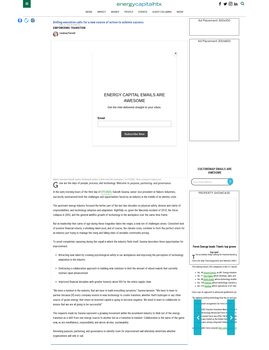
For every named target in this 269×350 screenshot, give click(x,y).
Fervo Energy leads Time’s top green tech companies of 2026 (229, 246)
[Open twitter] (225, 4)
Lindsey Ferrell (67, 33)
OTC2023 (106, 192)
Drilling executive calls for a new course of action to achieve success (98, 22)
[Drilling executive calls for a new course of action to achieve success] (119, 109)
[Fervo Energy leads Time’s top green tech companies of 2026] (214, 220)
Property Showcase (214, 193)
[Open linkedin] (236, 4)
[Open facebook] (220, 4)
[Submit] (242, 4)
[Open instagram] (230, 4)
